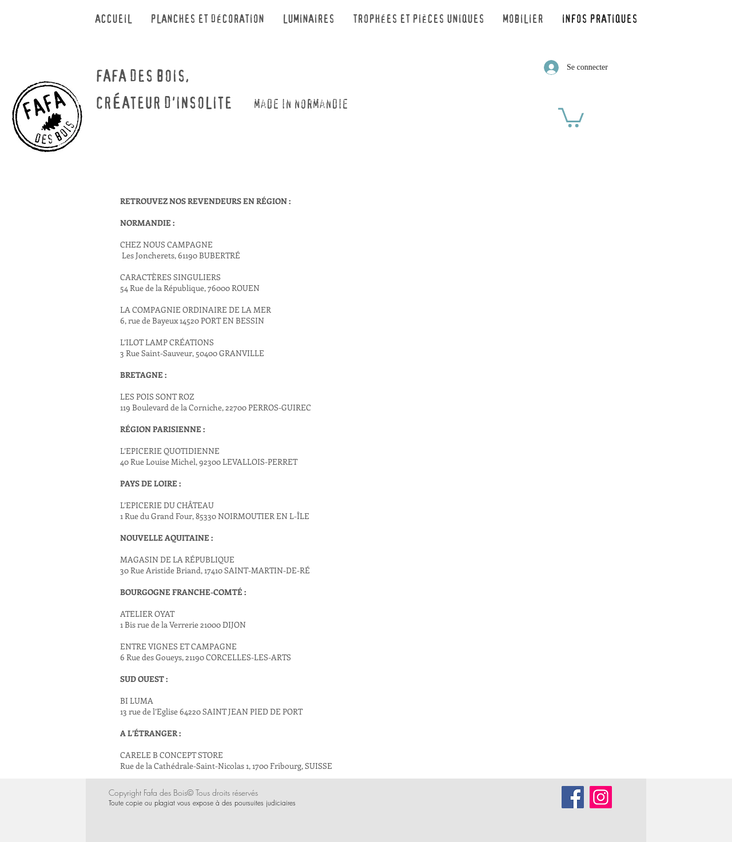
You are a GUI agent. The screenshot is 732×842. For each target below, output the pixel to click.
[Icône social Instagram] (601, 797)
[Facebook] (573, 797)
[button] (571, 116)
